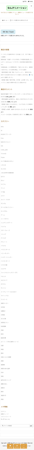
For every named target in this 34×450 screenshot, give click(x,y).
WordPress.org (5, 419)
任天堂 (3, 307)
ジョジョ (3, 226)
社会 (2, 372)
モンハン (3, 288)
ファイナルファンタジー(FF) (9, 272)
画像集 (3, 364)
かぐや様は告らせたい (7, 161)
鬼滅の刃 (3, 395)
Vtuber (3, 157)
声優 (2, 330)
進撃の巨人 (4, 384)
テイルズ (3, 238)
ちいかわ (3, 169)
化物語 (3, 315)
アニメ (3, 188)
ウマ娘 (3, 192)
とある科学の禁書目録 (7, 172)
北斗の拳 (3, 318)
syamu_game (4, 149)
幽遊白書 (3, 338)
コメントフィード (6, 416)
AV (1, 130)
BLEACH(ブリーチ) (6, 134)
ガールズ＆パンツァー (7, 207)
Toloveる (3, 153)
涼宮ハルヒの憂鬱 (6, 357)
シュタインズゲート (6, 222)
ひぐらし (3, 184)
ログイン (3, 411)
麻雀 (2, 399)
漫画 (2, 361)
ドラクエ (3, 245)
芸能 (2, 376)
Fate (2, 138)
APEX (2, 126)
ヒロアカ (3, 268)
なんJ (2, 180)
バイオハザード (5, 261)
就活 (2, 334)
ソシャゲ (3, 234)
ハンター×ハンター (6, 257)
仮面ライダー (5, 303)
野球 (2, 391)
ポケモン (3, 284)
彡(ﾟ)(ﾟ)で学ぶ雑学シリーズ (9, 341)
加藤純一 (3, 311)
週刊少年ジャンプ (6, 380)
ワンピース (4, 299)
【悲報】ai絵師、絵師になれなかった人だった (14, 109)
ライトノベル (5, 295)
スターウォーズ (5, 230)
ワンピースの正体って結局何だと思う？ (12, 114)
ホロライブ (4, 280)
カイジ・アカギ (5, 199)
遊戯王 (3, 387)
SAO (2, 146)
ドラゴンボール (5, 249)
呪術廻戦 (3, 326)
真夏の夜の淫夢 (5, 368)
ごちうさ (3, 165)
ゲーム (3, 215)
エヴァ (3, 195)
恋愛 (2, 345)
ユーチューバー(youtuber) (9, 291)
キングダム (4, 211)
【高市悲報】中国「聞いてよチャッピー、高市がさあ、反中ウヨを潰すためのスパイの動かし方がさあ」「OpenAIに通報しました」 (17, 75)
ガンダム (3, 203)
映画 (2, 349)
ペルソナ (3, 276)
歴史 (2, 353)
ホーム (5, 20)
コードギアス (5, 219)
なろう (3, 176)
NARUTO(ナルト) (5, 142)
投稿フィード (5, 414)
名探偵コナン (5, 322)
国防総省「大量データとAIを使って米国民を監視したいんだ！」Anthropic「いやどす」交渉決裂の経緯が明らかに (17, 62)
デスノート (4, 242)
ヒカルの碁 (4, 265)
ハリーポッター (5, 253)
